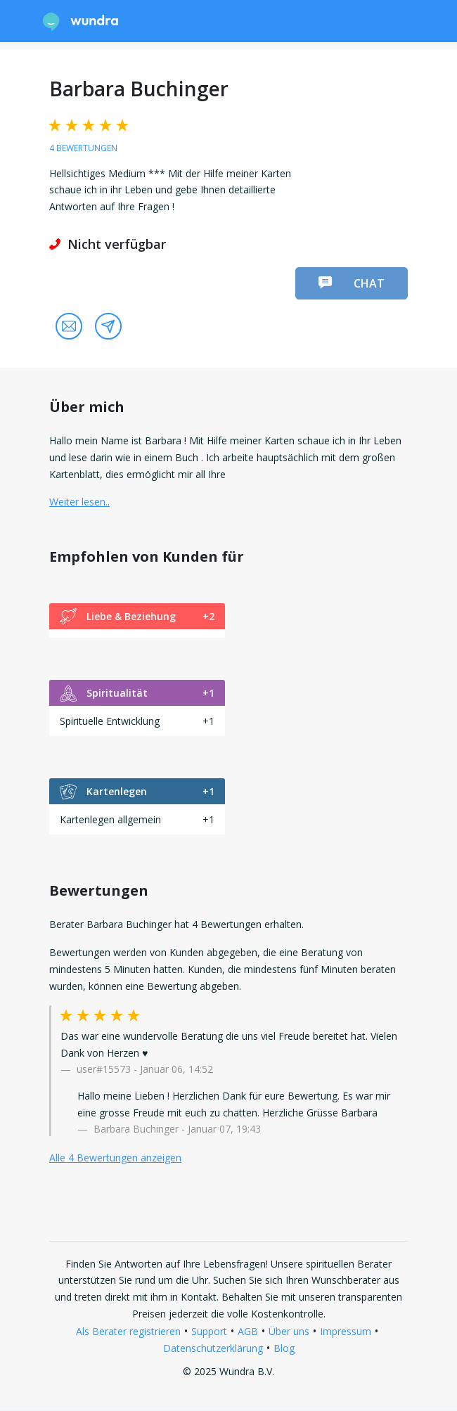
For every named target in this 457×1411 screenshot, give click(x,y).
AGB (248, 1331)
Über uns (289, 1331)
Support (209, 1331)
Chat (351, 283)
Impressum (345, 1331)
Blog (284, 1348)
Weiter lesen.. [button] (79, 501)
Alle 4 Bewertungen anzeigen (115, 1157)
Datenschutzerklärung (213, 1348)
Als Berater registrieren (128, 1331)
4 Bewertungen (83, 148)
